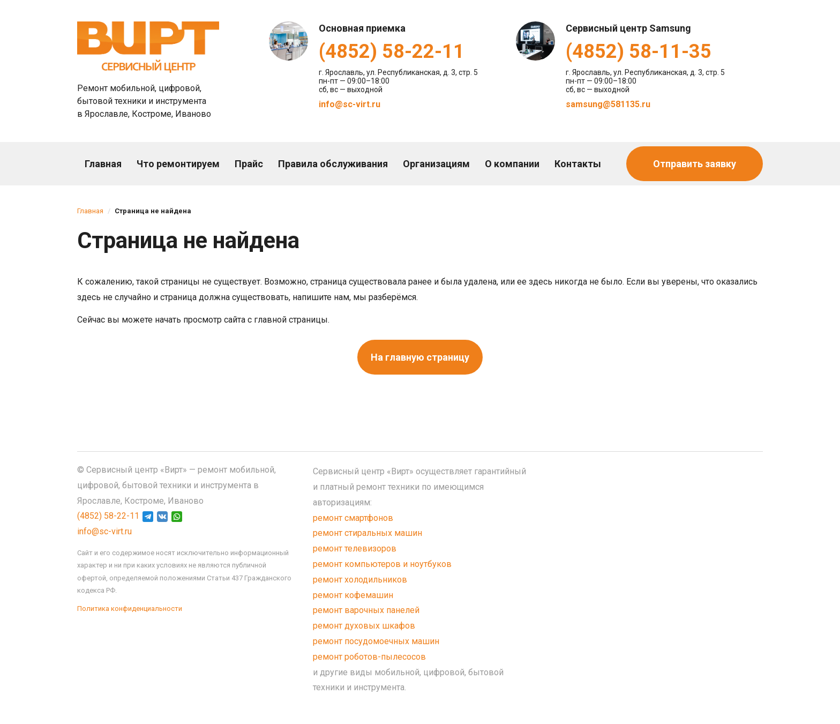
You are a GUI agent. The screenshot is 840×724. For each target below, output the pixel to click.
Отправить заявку (694, 163)
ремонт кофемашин (353, 595)
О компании (512, 163)
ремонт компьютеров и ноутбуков (382, 564)
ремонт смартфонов (353, 518)
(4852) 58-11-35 (638, 51)
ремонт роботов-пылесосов (369, 657)
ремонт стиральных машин (367, 533)
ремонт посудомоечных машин (376, 641)
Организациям (436, 163)
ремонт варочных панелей (366, 610)
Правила (333, 163)
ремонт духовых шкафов (364, 626)
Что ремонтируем (178, 163)
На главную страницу (420, 357)
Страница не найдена (153, 211)
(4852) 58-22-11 (391, 51)
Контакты (577, 163)
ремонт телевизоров (354, 548)
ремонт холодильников (360, 579)
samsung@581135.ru (608, 104)
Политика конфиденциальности (129, 608)
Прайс (249, 163)
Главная (103, 163)
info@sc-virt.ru (349, 104)
